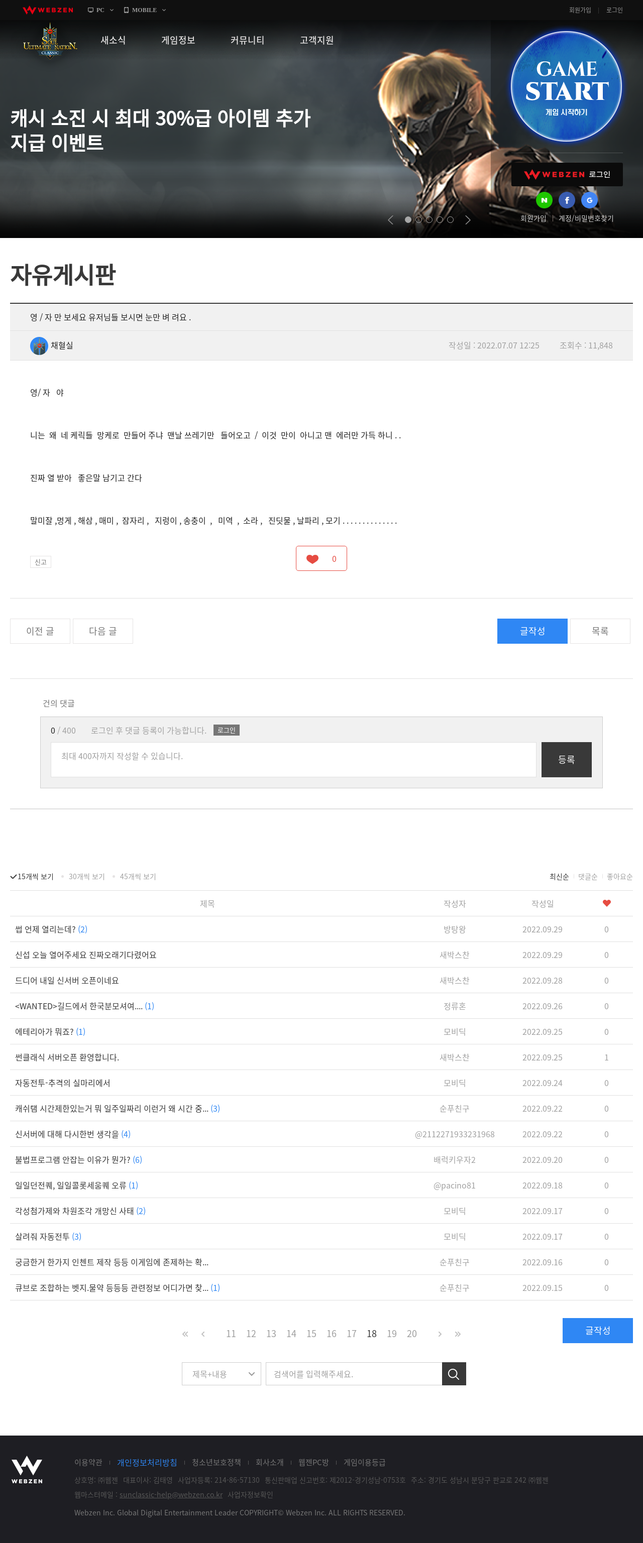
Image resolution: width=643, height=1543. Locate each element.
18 (372, 1333)
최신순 (559, 876)
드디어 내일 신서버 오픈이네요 (67, 980)
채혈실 (51, 345)
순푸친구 (455, 1108)
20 (412, 1333)
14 (291, 1333)
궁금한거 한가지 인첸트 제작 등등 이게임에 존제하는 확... (111, 1262)
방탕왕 (455, 929)
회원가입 (580, 10)
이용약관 (88, 1462)
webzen (48, 10)
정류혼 (455, 1006)
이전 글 (40, 631)
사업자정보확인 (250, 1494)
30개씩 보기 (87, 876)
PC (100, 10)
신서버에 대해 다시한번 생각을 (73, 1134)
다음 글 (103, 631)
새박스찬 (455, 954)
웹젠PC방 (313, 1462)
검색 (454, 1373)
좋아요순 (620, 876)
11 (231, 1333)
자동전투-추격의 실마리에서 (63, 1083)
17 (352, 1333)
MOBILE (144, 10)
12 (251, 1333)
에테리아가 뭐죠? (50, 1031)
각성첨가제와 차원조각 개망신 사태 (80, 1211)
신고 (41, 561)
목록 (600, 631)
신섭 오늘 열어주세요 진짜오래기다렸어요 (86, 954)
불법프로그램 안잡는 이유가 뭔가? (78, 1159)
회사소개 (270, 1462)
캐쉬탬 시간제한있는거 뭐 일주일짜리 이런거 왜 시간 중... (117, 1108)
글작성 (533, 631)
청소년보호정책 (216, 1462)
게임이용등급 (365, 1462)
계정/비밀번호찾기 (586, 218)
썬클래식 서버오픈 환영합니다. (67, 1057)
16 (332, 1333)
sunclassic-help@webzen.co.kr (171, 1494)
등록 (566, 759)
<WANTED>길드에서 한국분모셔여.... (84, 1006)
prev (390, 219)
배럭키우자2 (455, 1159)
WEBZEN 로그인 (567, 174)
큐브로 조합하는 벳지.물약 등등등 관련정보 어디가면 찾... (117, 1287)
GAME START (566, 86)
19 (392, 1333)
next (468, 219)
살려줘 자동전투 (48, 1236)
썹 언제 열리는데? (51, 929)
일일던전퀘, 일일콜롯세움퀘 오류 (76, 1185)
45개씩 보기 (138, 876)
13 (271, 1333)
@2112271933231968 (455, 1134)
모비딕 (455, 1031)
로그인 (614, 10)
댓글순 (588, 876)
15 (311, 1333)
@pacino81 (455, 1185)
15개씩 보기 (36, 876)
